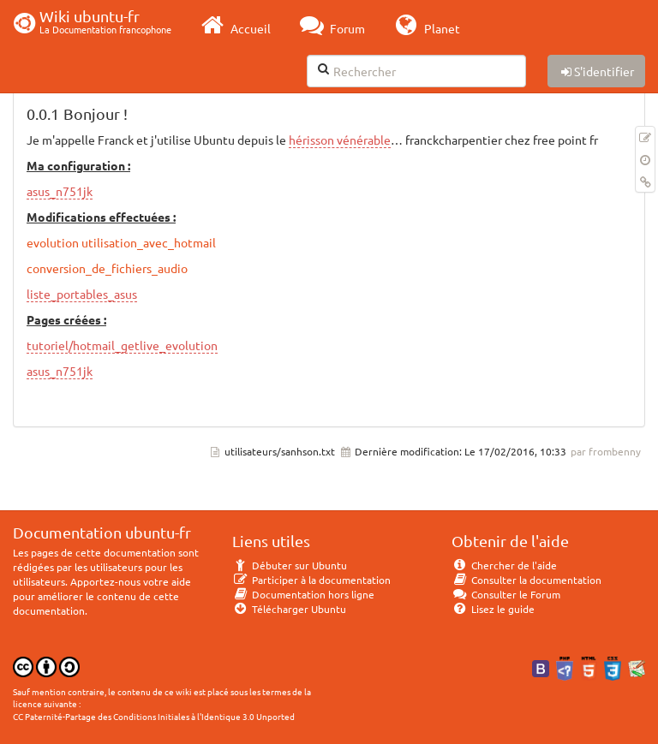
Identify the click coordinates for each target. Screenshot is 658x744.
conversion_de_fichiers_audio (107, 268)
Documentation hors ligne (303, 594)
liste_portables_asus (82, 293)
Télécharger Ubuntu (289, 609)
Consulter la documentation (526, 579)
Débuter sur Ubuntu (289, 565)
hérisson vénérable (340, 139)
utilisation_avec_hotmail (148, 242)
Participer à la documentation (311, 579)
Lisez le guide (493, 609)
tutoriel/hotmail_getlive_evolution (122, 345)
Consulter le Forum (506, 594)
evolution (53, 242)
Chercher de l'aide (504, 565)
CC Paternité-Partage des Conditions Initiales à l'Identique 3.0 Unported (154, 716)
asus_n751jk (60, 191)
